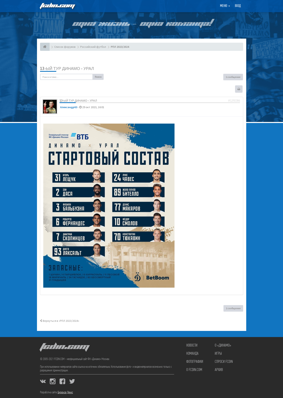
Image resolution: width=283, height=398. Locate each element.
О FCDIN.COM (194, 370)
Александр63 (68, 107)
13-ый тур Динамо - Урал (67, 68)
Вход (238, 6)
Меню (225, 6)
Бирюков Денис (65, 392)
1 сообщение (233, 76)
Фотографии (194, 362)
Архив (219, 370)
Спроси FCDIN (224, 362)
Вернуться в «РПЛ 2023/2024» (59, 321)
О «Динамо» (223, 346)
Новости (191, 346)
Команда (192, 354)
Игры (218, 354)
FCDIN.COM (57, 6)
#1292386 (234, 100)
